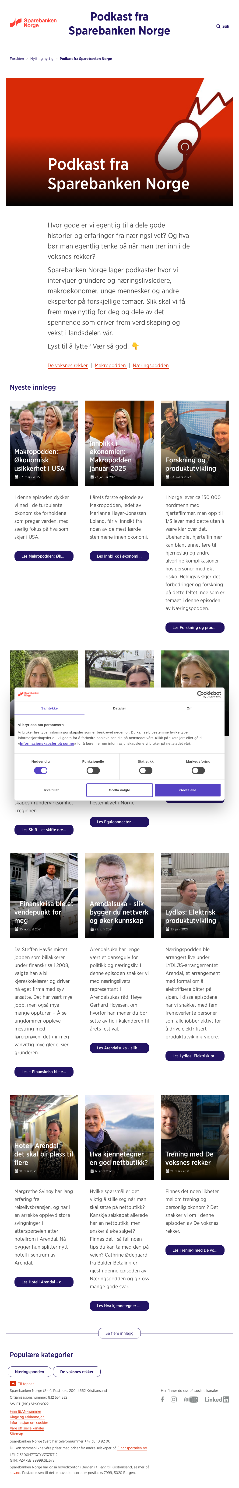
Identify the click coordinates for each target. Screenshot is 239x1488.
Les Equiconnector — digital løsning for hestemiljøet (123, 821)
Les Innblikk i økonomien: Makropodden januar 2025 (123, 556)
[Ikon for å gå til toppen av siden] (13, 1383)
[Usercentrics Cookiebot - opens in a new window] (200, 694)
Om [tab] (189, 708)
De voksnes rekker (68, 365)
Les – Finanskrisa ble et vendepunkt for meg (47, 1071)
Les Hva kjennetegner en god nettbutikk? (123, 1305)
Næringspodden (151, 365)
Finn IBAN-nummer (25, 1411)
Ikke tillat (51, 790)
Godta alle (187, 790)
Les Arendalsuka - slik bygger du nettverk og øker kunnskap (123, 1047)
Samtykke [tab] (49, 708)
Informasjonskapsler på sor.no (47, 743)
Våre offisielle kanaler (27, 1428)
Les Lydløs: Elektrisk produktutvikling (198, 1055)
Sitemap (16, 1434)
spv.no (15, 1473)
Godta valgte (119, 790)
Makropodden (111, 365)
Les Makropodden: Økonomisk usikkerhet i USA (47, 556)
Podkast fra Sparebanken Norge (119, 23)
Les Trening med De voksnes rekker (198, 1250)
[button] (201, 26)
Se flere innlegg (119, 1333)
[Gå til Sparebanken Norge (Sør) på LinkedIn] (217, 1400)
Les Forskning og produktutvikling (198, 627)
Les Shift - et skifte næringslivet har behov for (47, 829)
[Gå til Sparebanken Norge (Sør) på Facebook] (162, 1400)
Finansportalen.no (132, 1448)
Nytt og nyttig (41, 58)
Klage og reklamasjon (27, 1417)
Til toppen (26, 1384)
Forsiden (17, 58)
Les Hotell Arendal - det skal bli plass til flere (47, 1281)
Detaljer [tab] (119, 708)
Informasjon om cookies (29, 1422)
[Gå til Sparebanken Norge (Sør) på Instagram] (174, 1400)
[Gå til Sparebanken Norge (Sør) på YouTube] (191, 1400)
